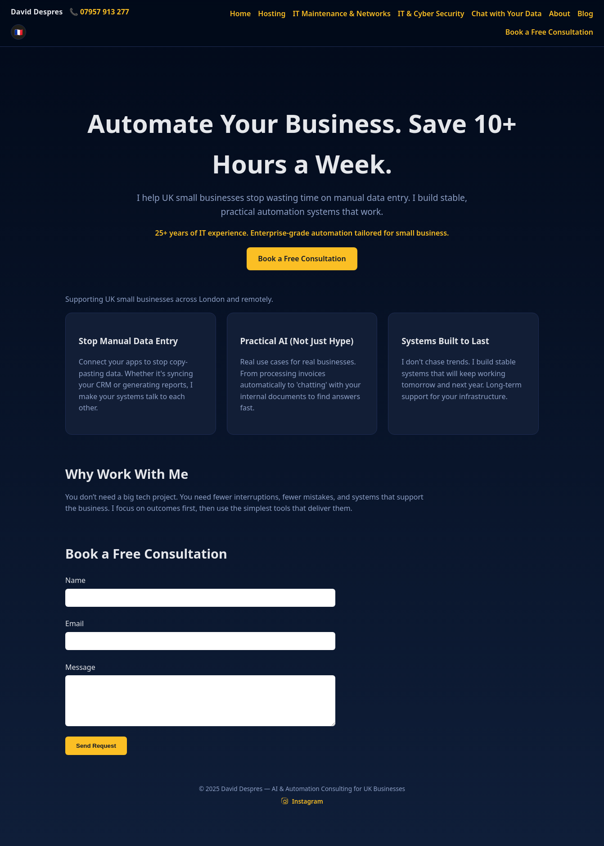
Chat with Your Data (507, 13)
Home (240, 13)
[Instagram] (302, 810)
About (559, 13)
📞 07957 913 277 (99, 12)
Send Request (96, 754)
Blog (585, 13)
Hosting (271, 13)
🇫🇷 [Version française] (18, 31)
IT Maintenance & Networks (341, 13)
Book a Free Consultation (549, 32)
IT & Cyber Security (431, 13)
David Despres (37, 12)
